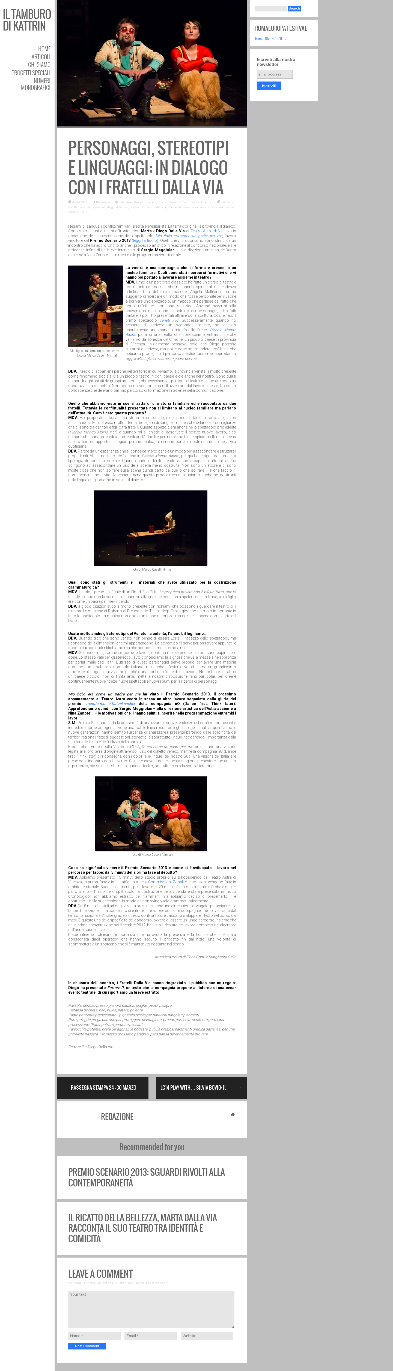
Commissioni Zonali (166, 882)
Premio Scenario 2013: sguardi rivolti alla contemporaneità (146, 1177)
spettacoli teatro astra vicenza (189, 207)
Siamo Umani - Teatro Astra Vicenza (185, 202)
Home (44, 48)
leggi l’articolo (145, 240)
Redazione (103, 202)
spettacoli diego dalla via (110, 207)
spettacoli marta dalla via (148, 207)
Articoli (41, 56)
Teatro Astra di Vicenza (211, 231)
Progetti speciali (30, 72)
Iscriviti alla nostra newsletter (276, 62)
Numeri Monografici (35, 84)
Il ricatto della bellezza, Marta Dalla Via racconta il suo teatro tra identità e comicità (142, 1228)
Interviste (125, 202)
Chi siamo (39, 64)
